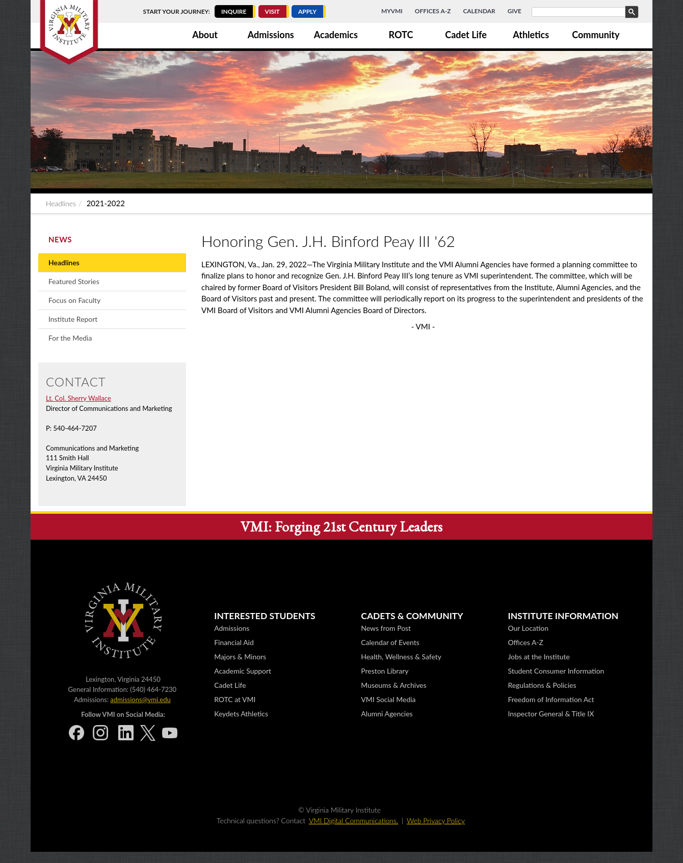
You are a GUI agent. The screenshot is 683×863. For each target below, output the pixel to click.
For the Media (70, 337)
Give (514, 11)
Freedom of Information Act (551, 699)
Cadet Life (466, 34)
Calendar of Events (390, 642)
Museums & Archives (393, 685)
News (60, 239)
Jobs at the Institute (538, 656)
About (205, 34)
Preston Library (384, 670)
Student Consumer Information (556, 670)
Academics (336, 34)
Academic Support (242, 670)
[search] (584, 12)
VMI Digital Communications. (353, 820)
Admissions (271, 34)
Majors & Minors (240, 656)
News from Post (386, 628)
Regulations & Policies (542, 685)
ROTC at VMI (234, 699)
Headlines (61, 203)
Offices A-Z (433, 11)
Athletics (531, 34)
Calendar (479, 11)
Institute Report (72, 319)
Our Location (528, 628)
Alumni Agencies (386, 713)
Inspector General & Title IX (551, 713)
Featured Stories (73, 281)
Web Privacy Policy (436, 820)
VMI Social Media (388, 699)
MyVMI (392, 11)
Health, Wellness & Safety (401, 656)
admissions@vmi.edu (140, 699)
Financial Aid (234, 642)
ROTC (401, 34)
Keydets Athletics (241, 713)
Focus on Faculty (74, 300)
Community (595, 34)
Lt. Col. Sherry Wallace (78, 398)
